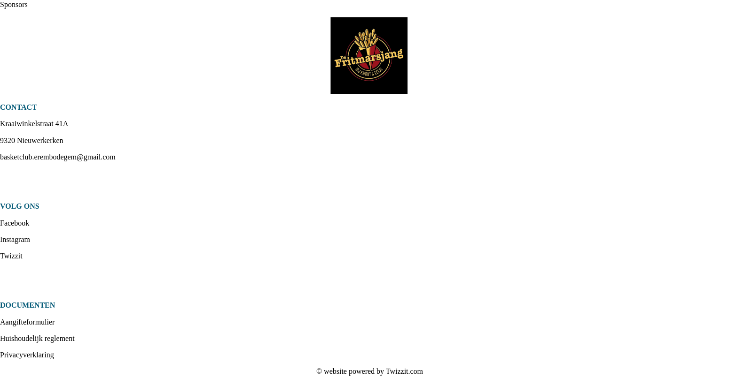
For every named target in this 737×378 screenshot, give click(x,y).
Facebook (14, 223)
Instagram (15, 239)
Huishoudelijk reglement (37, 338)
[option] (368, 56)
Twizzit (11, 256)
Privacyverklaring (27, 355)
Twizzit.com (404, 371)
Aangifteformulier (27, 322)
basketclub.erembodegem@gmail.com (58, 157)
